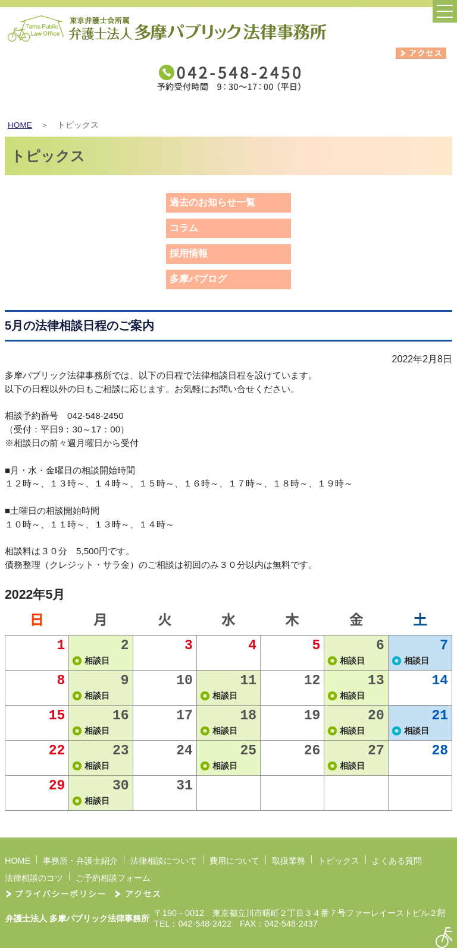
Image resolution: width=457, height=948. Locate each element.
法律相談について (163, 860)
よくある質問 (397, 860)
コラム (184, 228)
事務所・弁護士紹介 (80, 860)
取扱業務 (288, 860)
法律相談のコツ (34, 878)
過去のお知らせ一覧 (212, 202)
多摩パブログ (198, 279)
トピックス (338, 860)
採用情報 (189, 253)
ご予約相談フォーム (113, 878)
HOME (20, 125)
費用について (234, 860)
